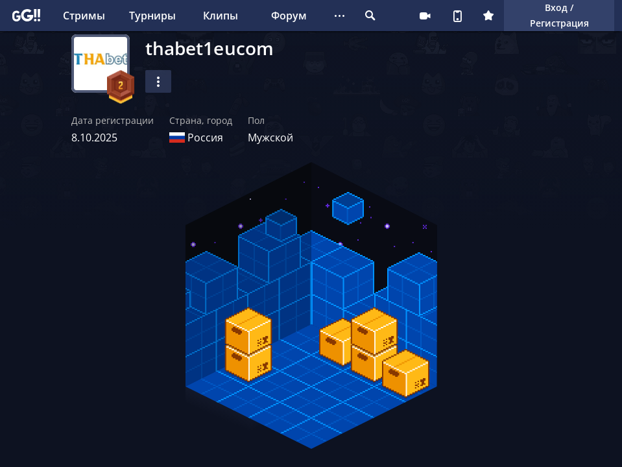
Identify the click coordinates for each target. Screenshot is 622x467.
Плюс (488, 15)
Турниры (152, 15)
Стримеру (425, 15)
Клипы (220, 15)
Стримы (84, 15)
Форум (289, 15)
